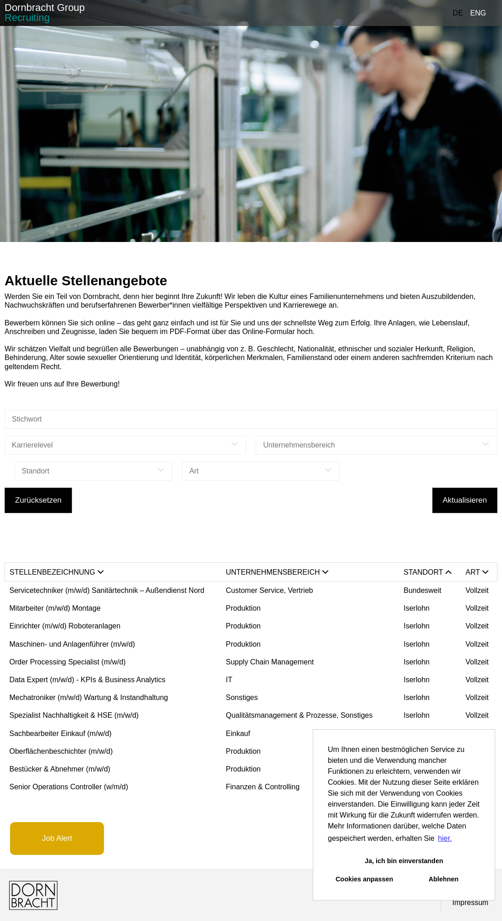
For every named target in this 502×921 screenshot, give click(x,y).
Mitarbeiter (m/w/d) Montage (55, 608)
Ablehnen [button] (444, 879)
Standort (427, 572)
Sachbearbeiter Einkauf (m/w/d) (61, 733)
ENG (478, 13)
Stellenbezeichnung (57, 572)
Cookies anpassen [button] (364, 879)
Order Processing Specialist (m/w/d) (68, 662)
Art (477, 572)
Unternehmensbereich (277, 572)
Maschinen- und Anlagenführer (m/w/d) (72, 644)
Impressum (470, 902)
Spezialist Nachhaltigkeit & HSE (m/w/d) (74, 715)
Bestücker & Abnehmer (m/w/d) (60, 769)
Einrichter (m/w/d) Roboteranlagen (65, 626)
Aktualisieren (465, 500)
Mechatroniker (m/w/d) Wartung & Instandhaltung (89, 697)
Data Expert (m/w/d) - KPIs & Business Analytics (88, 680)
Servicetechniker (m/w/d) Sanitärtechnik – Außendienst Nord (107, 590)
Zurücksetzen (38, 500)
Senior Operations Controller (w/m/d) (69, 787)
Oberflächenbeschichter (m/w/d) (61, 751)
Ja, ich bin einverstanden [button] (404, 860)
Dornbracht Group (45, 12)
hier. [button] (445, 838)
